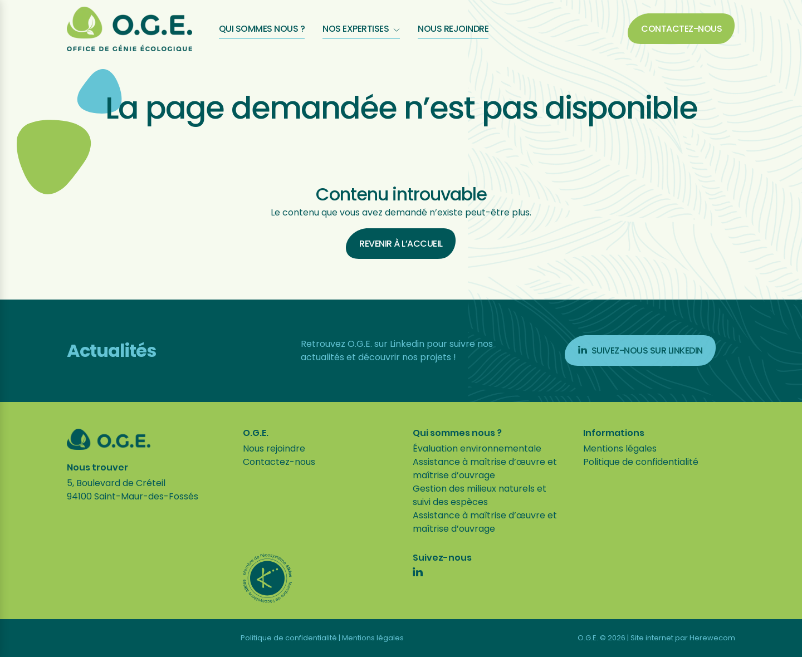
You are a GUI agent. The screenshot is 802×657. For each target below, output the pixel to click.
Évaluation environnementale (477, 448)
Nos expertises (361, 28)
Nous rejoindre (453, 28)
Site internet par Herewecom (682, 637)
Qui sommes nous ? (262, 28)
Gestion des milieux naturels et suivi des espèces (479, 495)
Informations (613, 433)
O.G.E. (255, 433)
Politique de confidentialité (640, 461)
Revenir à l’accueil (401, 243)
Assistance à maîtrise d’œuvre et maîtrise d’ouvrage (485, 468)
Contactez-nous (681, 28)
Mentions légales (620, 448)
